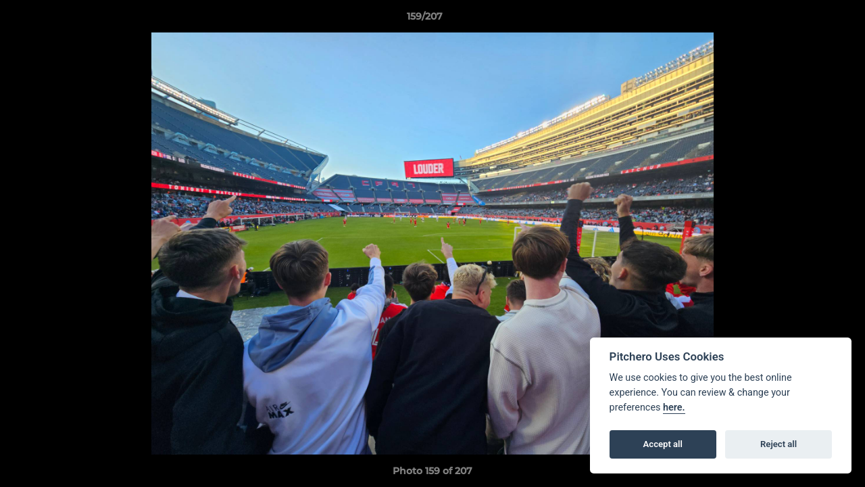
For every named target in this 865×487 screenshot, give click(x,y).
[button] (808, 20)
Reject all (778, 444)
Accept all (663, 444)
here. (674, 407)
